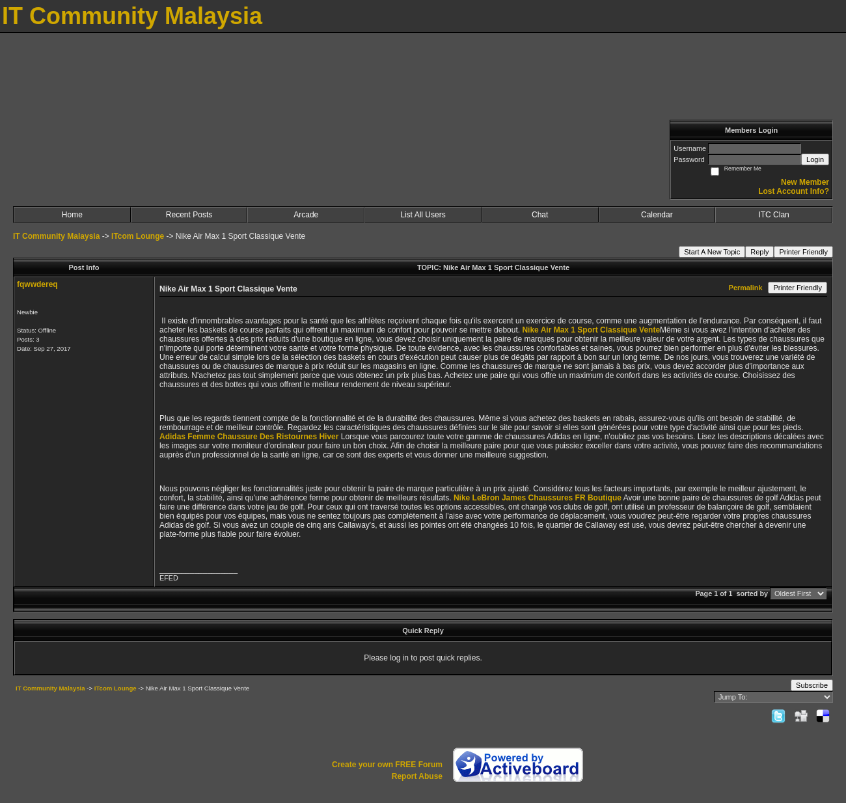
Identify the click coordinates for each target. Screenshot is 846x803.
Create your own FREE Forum (387, 764)
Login (815, 159)
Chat (540, 214)
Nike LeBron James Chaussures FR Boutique (537, 497)
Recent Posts (189, 214)
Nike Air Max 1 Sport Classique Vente (591, 329)
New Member (805, 182)
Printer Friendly (803, 252)
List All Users (422, 214)
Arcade (305, 214)
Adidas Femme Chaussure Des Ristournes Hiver (248, 436)
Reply (759, 252)
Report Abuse (417, 776)
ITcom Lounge (137, 236)
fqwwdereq (37, 284)
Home (72, 214)
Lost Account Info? (793, 191)
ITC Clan (773, 214)
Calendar (657, 214)
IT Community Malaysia (56, 236)
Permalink (746, 288)
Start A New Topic (712, 252)
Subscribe (812, 685)
